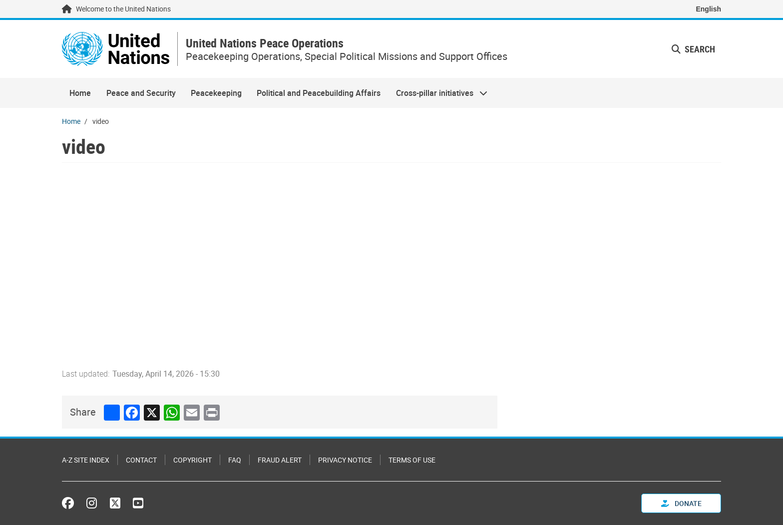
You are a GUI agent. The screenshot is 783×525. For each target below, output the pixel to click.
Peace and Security (141, 92)
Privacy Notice (345, 460)
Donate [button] (681, 503)
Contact (141, 460)
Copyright (192, 460)
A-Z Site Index (85, 460)
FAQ (234, 460)
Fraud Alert (280, 460)
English (708, 9)
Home (80, 92)
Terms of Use (412, 460)
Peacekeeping (216, 92)
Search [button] (693, 49)
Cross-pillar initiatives (438, 92)
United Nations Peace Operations (265, 43)
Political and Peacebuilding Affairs (319, 92)
